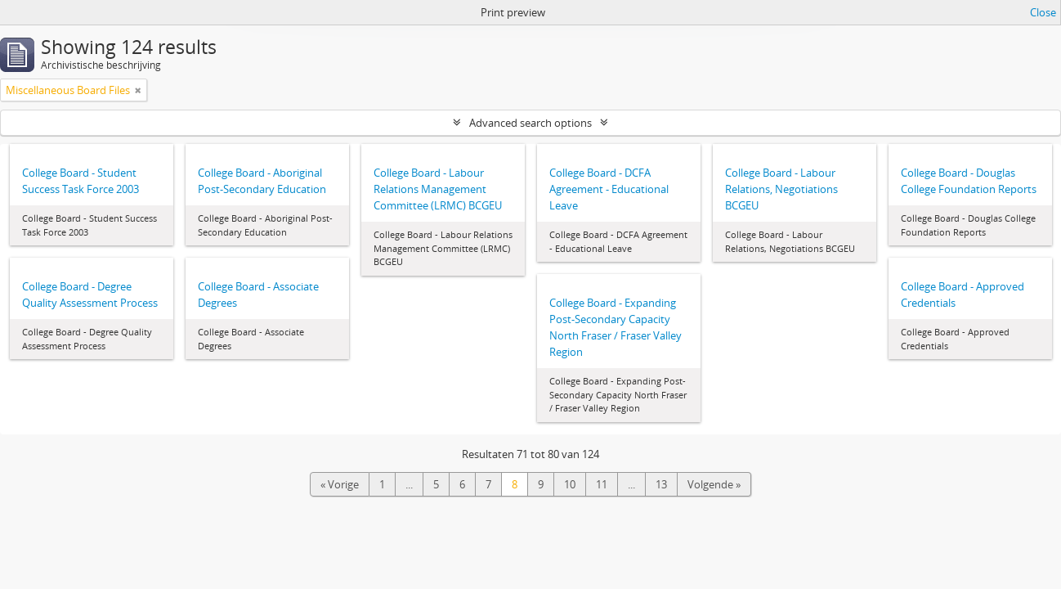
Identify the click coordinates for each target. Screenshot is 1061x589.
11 (601, 484)
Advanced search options (530, 122)
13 (661, 484)
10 (569, 484)
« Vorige (339, 484)
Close (1043, 12)
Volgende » (714, 484)
